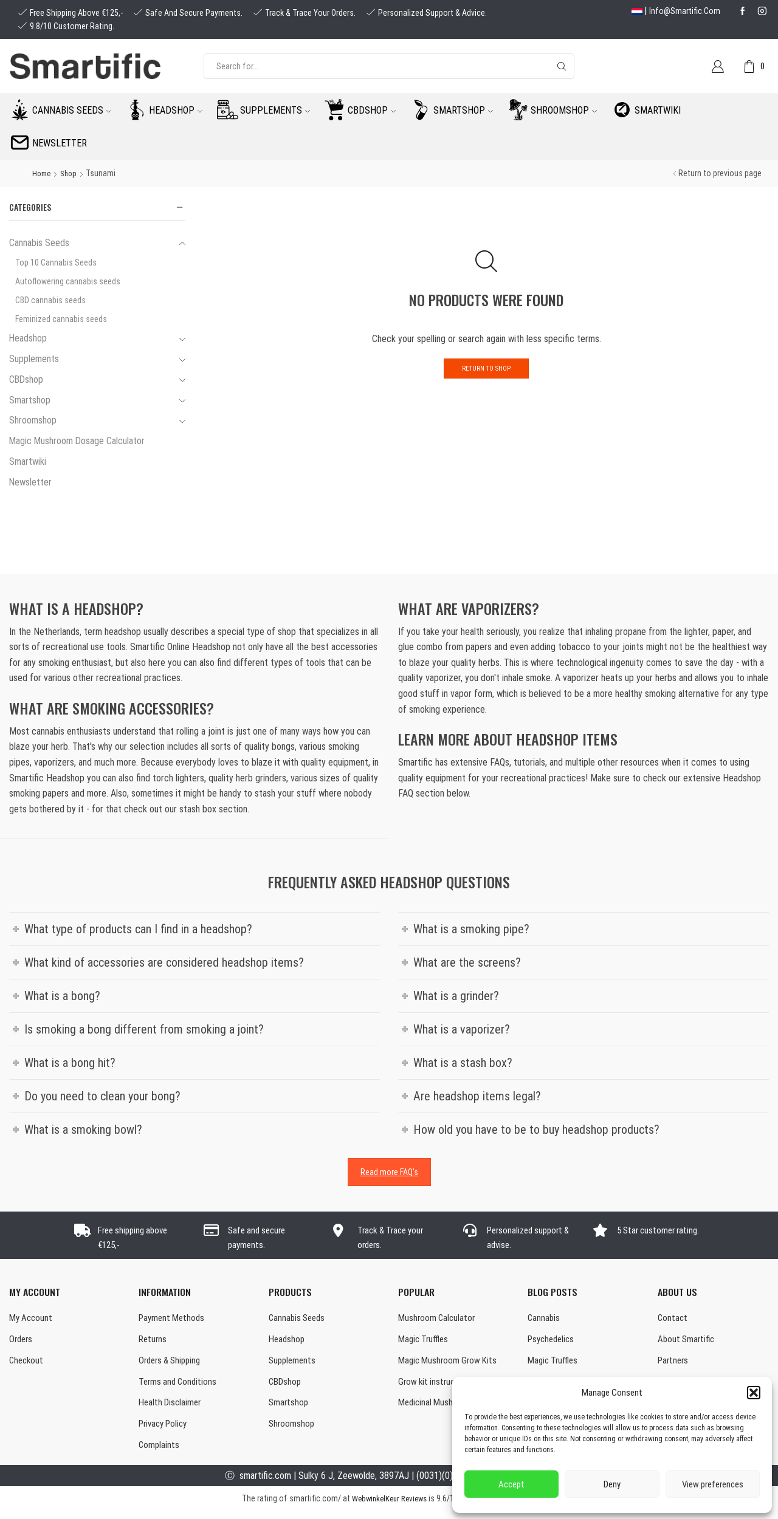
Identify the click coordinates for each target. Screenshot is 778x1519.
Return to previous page (720, 173)
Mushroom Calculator (438, 1319)
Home (42, 173)
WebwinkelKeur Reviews (389, 1506)
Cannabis (544, 1319)
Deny (612, 1484)
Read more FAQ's (389, 1172)
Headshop (175, 110)
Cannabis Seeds (39, 243)
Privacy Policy (165, 1430)
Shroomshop (564, 110)
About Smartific (688, 1341)
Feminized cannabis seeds (61, 319)
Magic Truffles (425, 1341)
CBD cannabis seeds (50, 300)
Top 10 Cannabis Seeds (56, 262)
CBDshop (372, 110)
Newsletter (59, 143)
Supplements (275, 110)
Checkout (27, 1364)
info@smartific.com (684, 11)
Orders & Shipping (173, 1364)
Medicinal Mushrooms (438, 1408)
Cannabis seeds (71, 110)
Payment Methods (173, 1319)
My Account (32, 1319)
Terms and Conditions (180, 1385)
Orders (22, 1341)
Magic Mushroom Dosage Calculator (77, 441)
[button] (754, 1393)
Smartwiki (658, 110)
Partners (674, 1364)
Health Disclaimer (171, 1408)
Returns (153, 1341)
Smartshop (463, 110)
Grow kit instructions (437, 1385)
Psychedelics (553, 1341)
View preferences (712, 1484)
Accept (511, 1484)
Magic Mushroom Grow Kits (449, 1364)
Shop (72, 173)
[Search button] (561, 66)
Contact (673, 1319)
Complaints (160, 1452)
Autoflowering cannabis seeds (67, 281)
